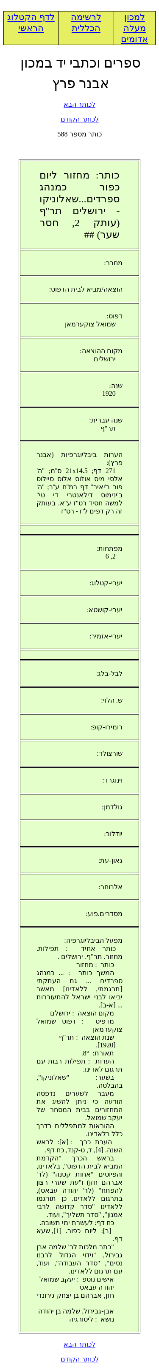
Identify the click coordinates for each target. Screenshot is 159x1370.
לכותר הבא (79, 104)
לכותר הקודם (80, 119)
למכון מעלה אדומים (134, 28)
